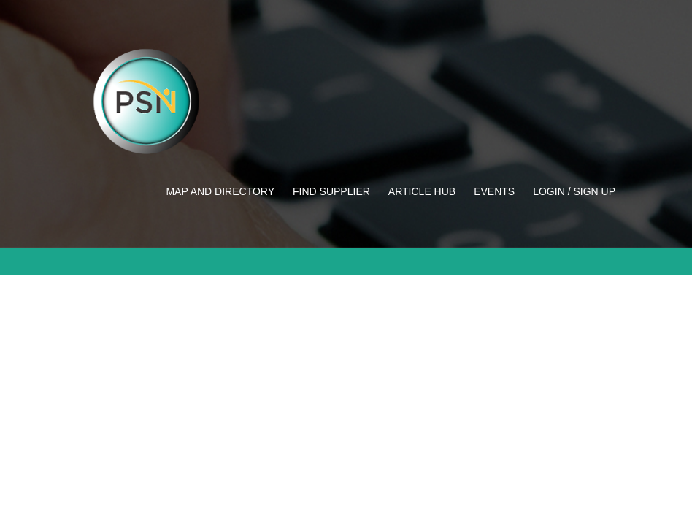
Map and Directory (220, 191)
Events (494, 191)
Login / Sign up (574, 191)
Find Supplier (331, 191)
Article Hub (421, 191)
